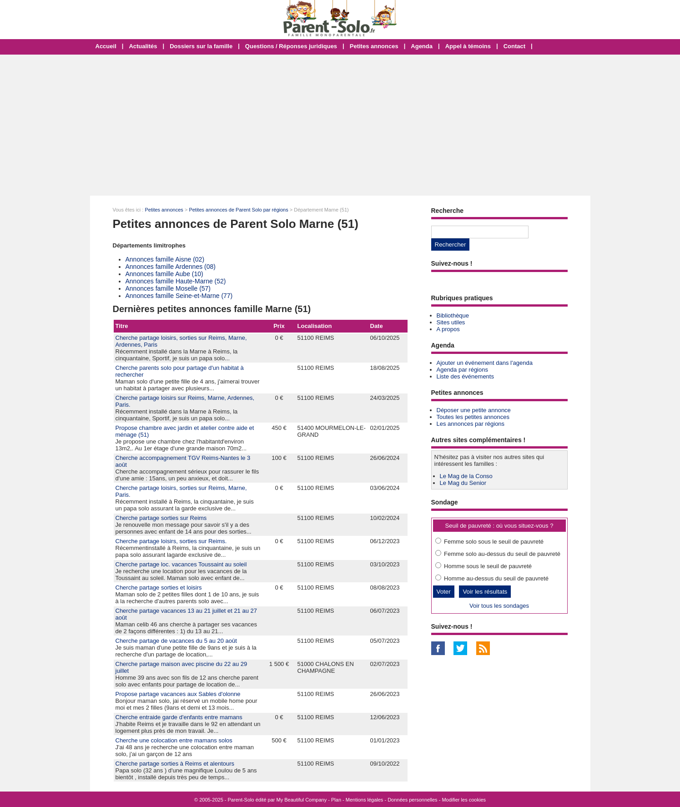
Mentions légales (364, 799)
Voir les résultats (485, 591)
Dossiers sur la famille (201, 46)
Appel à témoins (468, 46)
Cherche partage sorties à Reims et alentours (175, 763)
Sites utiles (451, 322)
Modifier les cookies (464, 799)
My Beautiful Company (302, 799)
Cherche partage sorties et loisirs (159, 587)
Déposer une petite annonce (474, 410)
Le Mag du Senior (463, 482)
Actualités (143, 46)
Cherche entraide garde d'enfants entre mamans (179, 717)
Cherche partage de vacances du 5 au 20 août (176, 640)
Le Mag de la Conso (466, 476)
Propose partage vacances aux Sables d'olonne (178, 694)
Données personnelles (412, 799)
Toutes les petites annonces (473, 417)
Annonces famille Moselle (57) (168, 288)
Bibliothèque (453, 315)
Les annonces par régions (471, 423)
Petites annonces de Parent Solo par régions (238, 209)
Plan (336, 799)
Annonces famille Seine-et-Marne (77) (179, 295)
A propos (448, 329)
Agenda (422, 46)
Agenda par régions (462, 369)
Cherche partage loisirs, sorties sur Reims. (171, 541)
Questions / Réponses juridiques (291, 46)
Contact (514, 46)
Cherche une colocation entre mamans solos (174, 740)
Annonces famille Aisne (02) (165, 259)
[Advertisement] (340, 125)
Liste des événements (465, 376)
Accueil (106, 46)
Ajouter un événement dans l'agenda (485, 362)
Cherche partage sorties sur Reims (161, 517)
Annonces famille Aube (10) (164, 273)
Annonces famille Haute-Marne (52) (176, 281)
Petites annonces (374, 46)
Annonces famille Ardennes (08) (171, 266)
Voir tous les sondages (499, 605)
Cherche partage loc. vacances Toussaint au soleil (181, 564)
